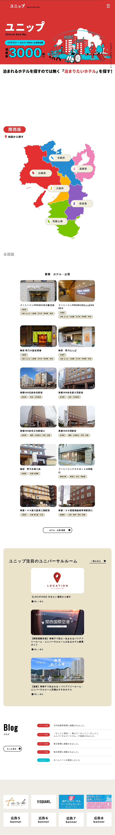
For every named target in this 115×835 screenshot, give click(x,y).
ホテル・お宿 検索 (57, 460)
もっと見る (11, 640)
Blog (61, 816)
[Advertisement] (57, 93)
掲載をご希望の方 (98, 760)
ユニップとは (65, 800)
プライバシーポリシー (20, 818)
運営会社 (34, 818)
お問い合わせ (65, 811)
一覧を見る (96, 491)
